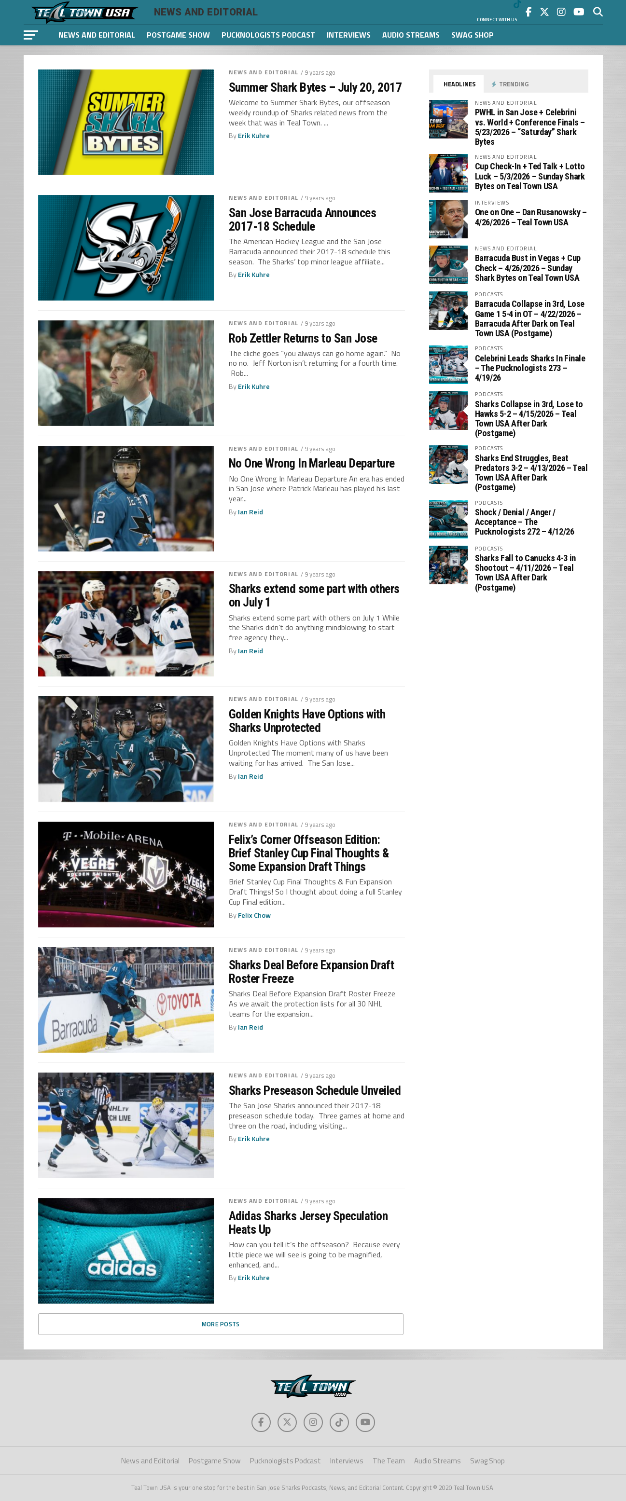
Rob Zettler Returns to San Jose (303, 338)
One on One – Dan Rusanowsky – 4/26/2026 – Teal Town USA (531, 217)
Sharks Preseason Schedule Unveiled (315, 1090)
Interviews (349, 35)
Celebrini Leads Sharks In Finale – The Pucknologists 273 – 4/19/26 (530, 368)
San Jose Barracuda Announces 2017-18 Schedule (302, 219)
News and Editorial (96, 35)
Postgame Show (178, 35)
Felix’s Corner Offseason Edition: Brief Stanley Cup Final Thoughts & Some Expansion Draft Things (309, 853)
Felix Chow (254, 915)
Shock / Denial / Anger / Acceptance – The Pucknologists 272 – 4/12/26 (524, 522)
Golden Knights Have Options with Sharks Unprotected (307, 720)
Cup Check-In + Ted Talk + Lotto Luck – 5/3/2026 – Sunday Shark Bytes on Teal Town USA (530, 176)
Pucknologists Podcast (268, 35)
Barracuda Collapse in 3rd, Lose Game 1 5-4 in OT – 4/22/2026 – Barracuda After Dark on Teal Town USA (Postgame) (530, 318)
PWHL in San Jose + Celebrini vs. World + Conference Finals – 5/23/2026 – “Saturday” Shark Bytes (530, 127)
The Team (389, 1460)
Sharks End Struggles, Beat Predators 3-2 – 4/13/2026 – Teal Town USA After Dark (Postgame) (531, 473)
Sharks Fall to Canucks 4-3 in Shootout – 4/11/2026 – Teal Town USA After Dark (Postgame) (525, 572)
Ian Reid (250, 512)
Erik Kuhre (254, 135)
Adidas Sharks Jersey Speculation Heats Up (308, 1222)
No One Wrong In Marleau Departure (312, 463)
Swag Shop (472, 35)
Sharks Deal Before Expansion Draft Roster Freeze (311, 971)
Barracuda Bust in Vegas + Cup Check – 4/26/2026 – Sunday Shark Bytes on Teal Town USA (528, 267)
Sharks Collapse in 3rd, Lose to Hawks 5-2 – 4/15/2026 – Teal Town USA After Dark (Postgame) (529, 419)
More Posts (221, 1324)
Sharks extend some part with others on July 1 (314, 595)
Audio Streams (411, 35)
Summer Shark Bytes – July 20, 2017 (315, 87)
